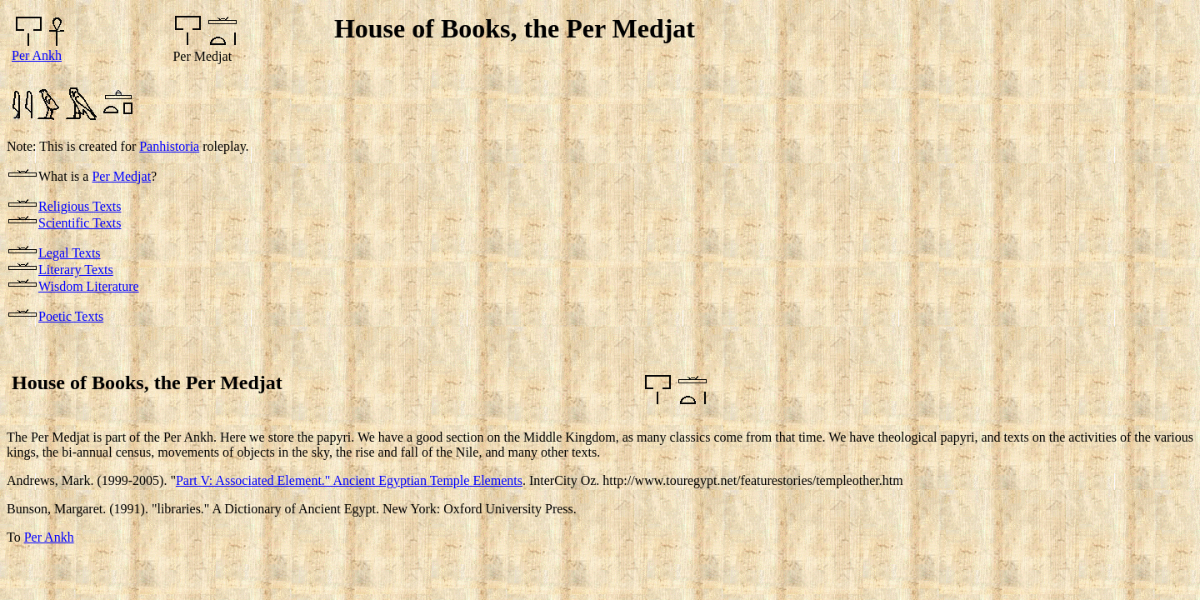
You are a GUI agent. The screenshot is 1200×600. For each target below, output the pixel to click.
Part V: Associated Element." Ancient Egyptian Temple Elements (349, 480)
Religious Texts (79, 206)
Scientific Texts (79, 223)
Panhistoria (169, 146)
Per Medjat (121, 176)
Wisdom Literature (88, 286)
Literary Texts (75, 269)
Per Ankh (37, 55)
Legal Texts (69, 253)
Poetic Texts (70, 316)
